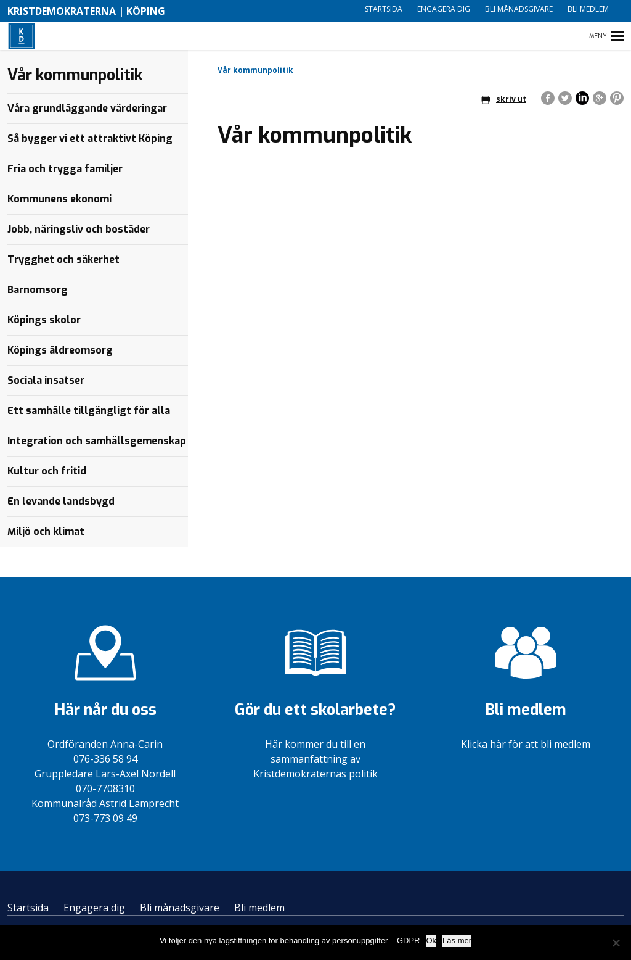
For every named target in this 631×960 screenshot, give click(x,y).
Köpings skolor (44, 319)
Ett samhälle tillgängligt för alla (88, 410)
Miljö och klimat (45, 531)
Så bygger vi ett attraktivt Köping (90, 138)
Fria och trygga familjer (65, 168)
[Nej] (615, 943)
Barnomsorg (37, 289)
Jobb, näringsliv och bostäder (78, 229)
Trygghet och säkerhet (63, 259)
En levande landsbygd (61, 501)
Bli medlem (588, 9)
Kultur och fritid (46, 471)
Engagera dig (443, 9)
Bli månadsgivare (519, 9)
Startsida (383, 9)
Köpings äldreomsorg (60, 350)
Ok (431, 940)
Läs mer (456, 940)
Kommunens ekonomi (59, 198)
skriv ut (503, 99)
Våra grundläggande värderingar (87, 108)
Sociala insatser (45, 380)
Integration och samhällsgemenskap (96, 440)
